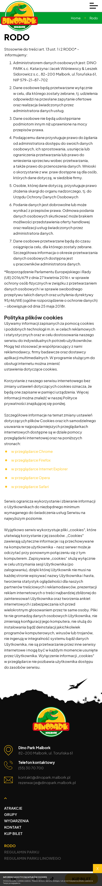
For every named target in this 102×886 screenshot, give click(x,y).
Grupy (10, 814)
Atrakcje (13, 808)
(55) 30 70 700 (31, 768)
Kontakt (12, 827)
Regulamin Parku (21, 852)
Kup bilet (13, 833)
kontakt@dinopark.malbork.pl (44, 777)
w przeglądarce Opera (30, 477)
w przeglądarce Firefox (31, 460)
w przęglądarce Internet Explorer (39, 469)
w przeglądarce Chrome (32, 451)
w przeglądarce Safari (30, 486)
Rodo (10, 845)
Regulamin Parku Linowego (32, 858)
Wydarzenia (16, 820)
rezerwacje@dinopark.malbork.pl (47, 782)
